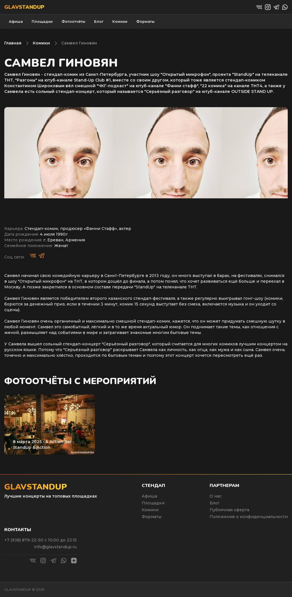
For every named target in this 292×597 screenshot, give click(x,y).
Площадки (42, 21)
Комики (119, 21)
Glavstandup (24, 7)
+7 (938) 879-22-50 (24, 540)
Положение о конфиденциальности (249, 516)
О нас (216, 496)
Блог (99, 21)
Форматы (145, 21)
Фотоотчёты (73, 21)
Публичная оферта (229, 509)
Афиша (16, 21)
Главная (12, 43)
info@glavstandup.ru (55, 546)
